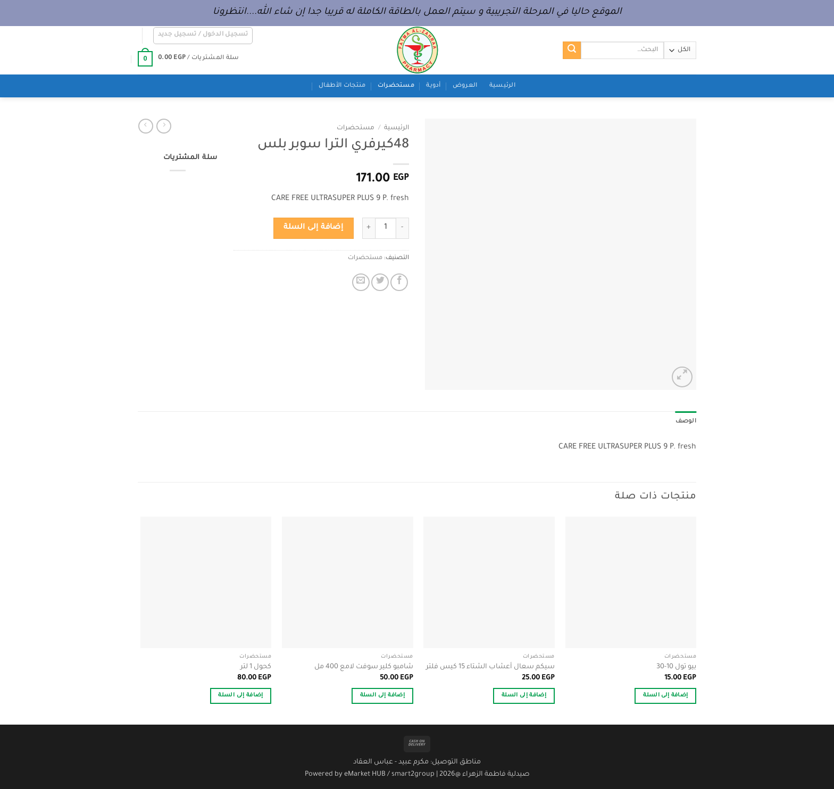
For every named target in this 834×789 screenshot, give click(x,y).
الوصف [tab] (685, 421)
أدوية (433, 85)
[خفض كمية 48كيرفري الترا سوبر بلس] (402, 228)
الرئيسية (502, 85)
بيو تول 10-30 (676, 667)
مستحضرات (396, 85)
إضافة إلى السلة (313, 227)
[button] (203, 35)
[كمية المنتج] (385, 228)
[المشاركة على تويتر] (380, 282)
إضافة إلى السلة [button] (665, 696)
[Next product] (163, 126)
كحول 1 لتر (255, 667)
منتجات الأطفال (342, 85)
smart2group (413, 774)
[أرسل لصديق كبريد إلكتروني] (361, 282)
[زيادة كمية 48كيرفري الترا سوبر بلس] (368, 228)
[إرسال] (572, 50)
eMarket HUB (365, 774)
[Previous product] (145, 126)
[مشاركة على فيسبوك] (399, 282)
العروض (465, 85)
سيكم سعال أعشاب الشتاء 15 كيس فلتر (490, 667)
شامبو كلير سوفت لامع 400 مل (363, 667)
